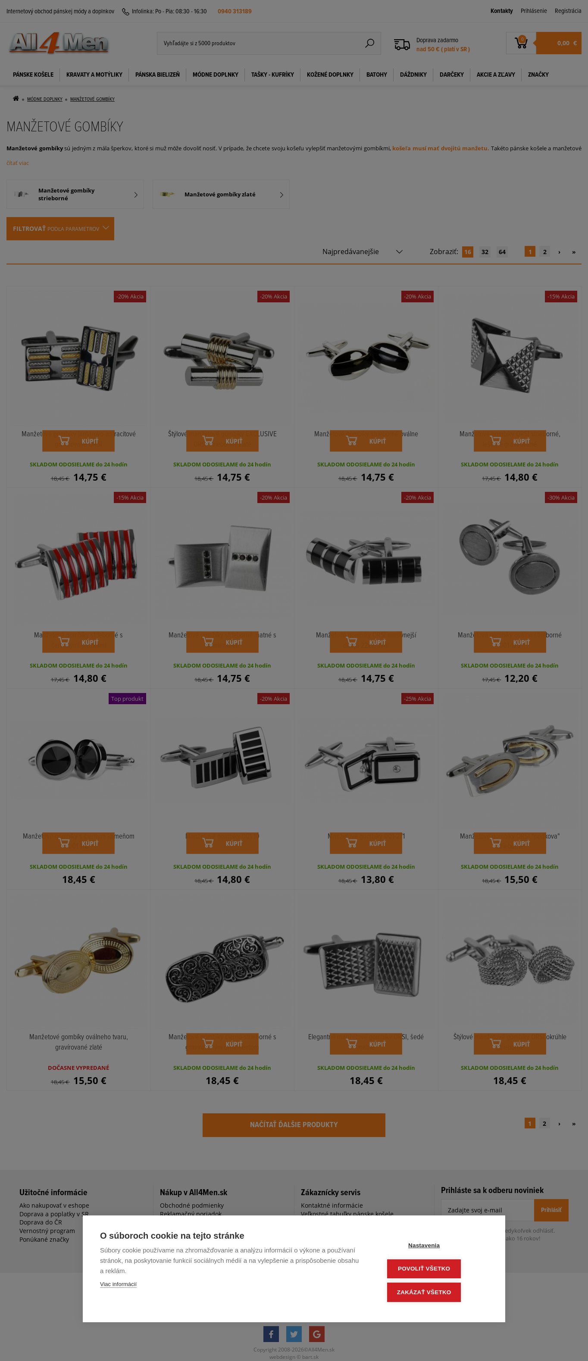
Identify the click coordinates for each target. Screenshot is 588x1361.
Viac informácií (118, 1286)
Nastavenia (436, 1247)
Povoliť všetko (436, 1270)
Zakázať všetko (436, 1293)
